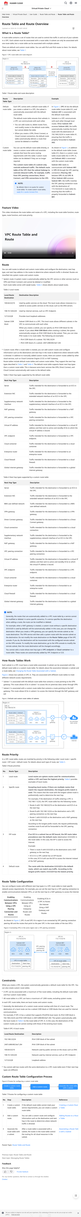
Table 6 (67, 779)
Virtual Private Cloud (20, 14)
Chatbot (4, 1179)
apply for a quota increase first (27, 192)
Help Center (6, 14)
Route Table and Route (47, 14)
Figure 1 (57, 107)
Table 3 (20, 364)
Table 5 (62, 762)
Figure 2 (5, 675)
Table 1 (23, 50)
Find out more (15, 1214)
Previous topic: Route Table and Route (16, 1155)
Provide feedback (22, 1172)
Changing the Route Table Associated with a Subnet (36, 671)
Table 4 (30, 364)
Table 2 (39, 285)
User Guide (33, 14)
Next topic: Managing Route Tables (15, 1158)
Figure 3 (17, 920)
